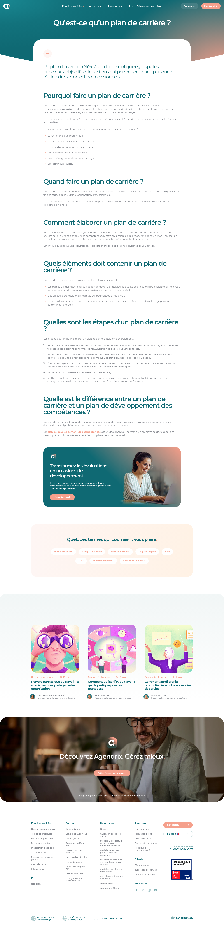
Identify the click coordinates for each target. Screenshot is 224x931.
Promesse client (143, 834)
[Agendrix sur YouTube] (156, 890)
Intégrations (37, 869)
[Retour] (47, 53)
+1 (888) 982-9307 (181, 849)
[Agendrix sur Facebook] (136, 890)
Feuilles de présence (42, 838)
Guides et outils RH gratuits (110, 835)
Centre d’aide (73, 829)
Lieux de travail (39, 864)
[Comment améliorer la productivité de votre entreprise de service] (169, 662)
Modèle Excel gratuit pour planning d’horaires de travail (111, 843)
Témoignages (142, 865)
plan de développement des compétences (74, 431)
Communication (39, 852)
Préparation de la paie (42, 848)
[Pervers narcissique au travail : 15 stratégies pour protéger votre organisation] (55, 662)
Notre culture (142, 829)
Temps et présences (41, 834)
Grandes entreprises (145, 874)
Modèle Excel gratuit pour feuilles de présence (111, 852)
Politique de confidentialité (142, 849)
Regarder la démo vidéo (75, 844)
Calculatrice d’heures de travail (111, 877)
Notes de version (74, 862)
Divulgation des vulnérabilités (74, 879)
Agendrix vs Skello (109, 888)
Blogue (104, 829)
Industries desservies (146, 870)
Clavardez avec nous (76, 834)
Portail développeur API (76, 867)
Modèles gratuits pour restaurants (111, 870)
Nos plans (36, 884)
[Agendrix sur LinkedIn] (143, 890)
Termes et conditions (146, 843)
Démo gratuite (73, 838)
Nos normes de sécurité (74, 851)
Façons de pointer (40, 843)
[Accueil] (23, 6)
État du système (74, 874)
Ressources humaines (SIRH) (42, 858)
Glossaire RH (107, 883)
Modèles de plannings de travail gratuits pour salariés (112, 862)
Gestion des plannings (43, 829)
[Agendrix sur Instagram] (149, 890)
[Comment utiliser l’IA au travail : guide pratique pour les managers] (112, 662)
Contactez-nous (143, 838)
